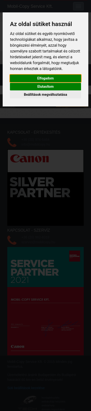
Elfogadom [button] (45, 78)
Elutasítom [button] (45, 86)
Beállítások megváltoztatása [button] (45, 94)
